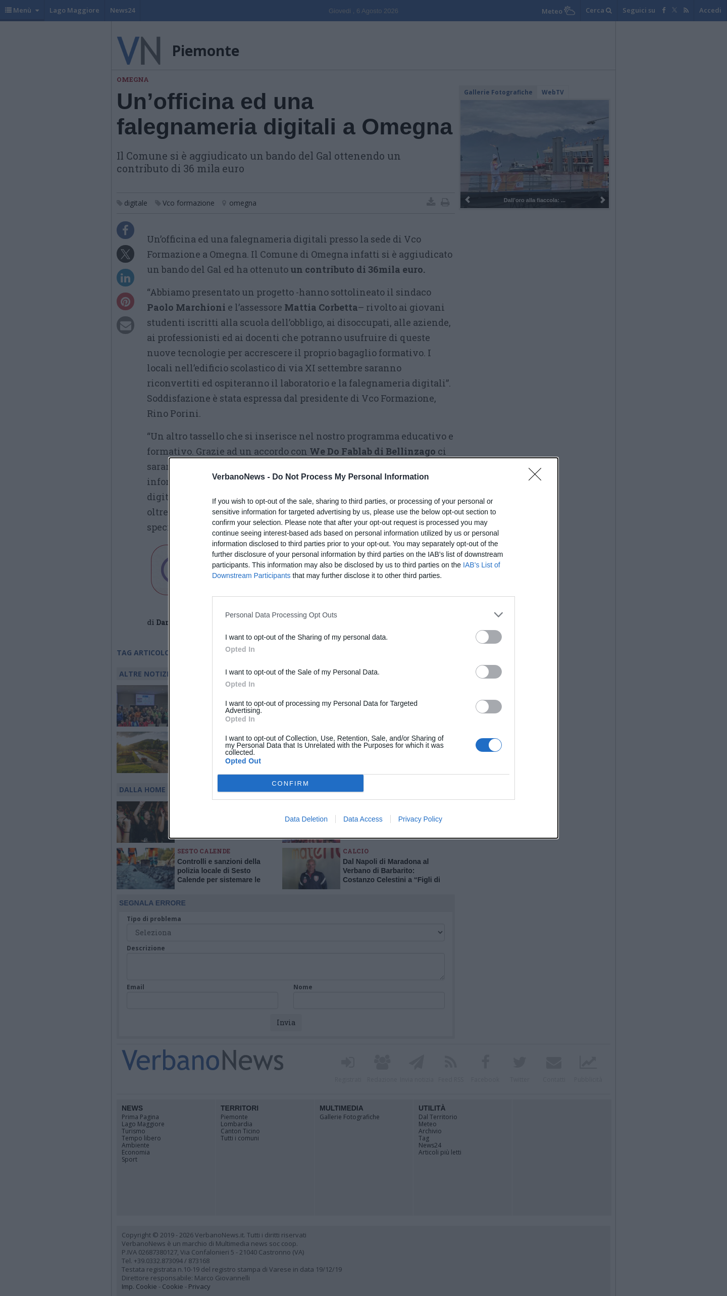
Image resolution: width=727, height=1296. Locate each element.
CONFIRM (290, 783)
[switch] (489, 637)
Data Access (363, 819)
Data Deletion (306, 819)
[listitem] (363, 614)
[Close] (538, 477)
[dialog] (363, 648)
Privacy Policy (420, 819)
